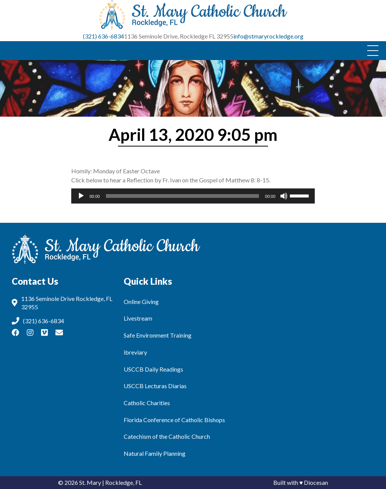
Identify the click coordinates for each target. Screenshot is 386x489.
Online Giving (141, 301)
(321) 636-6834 (103, 36)
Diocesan (316, 482)
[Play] (81, 196)
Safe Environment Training (157, 335)
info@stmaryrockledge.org (268, 36)
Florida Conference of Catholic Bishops (174, 419)
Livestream (138, 318)
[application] (192, 196)
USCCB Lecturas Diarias (155, 385)
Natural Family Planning (154, 453)
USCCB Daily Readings (153, 369)
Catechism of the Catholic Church (167, 436)
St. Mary (90, 482)
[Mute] (284, 196)
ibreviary (135, 352)
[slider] (182, 196)
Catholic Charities (147, 402)
